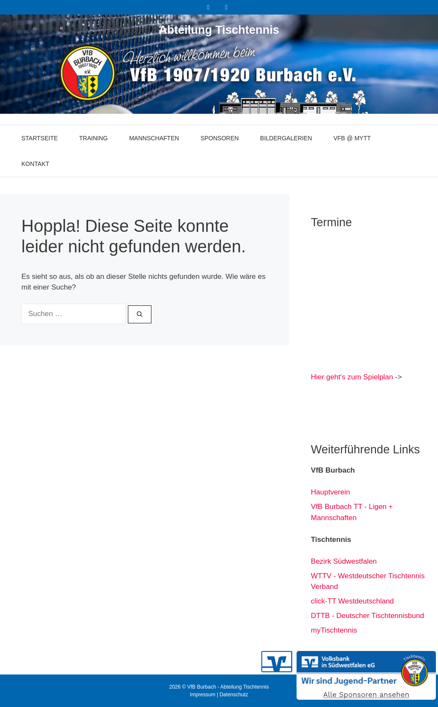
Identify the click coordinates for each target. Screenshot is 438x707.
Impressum (202, 695)
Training (93, 138)
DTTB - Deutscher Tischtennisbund (367, 616)
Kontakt (35, 163)
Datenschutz (233, 695)
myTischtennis (334, 630)
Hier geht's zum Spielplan (352, 377)
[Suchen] (139, 314)
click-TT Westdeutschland (352, 601)
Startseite (39, 138)
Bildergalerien (286, 138)
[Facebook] (208, 7)
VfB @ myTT (351, 138)
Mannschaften (154, 138)
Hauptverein (330, 492)
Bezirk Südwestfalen (344, 561)
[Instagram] (226, 7)
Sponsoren (220, 138)
